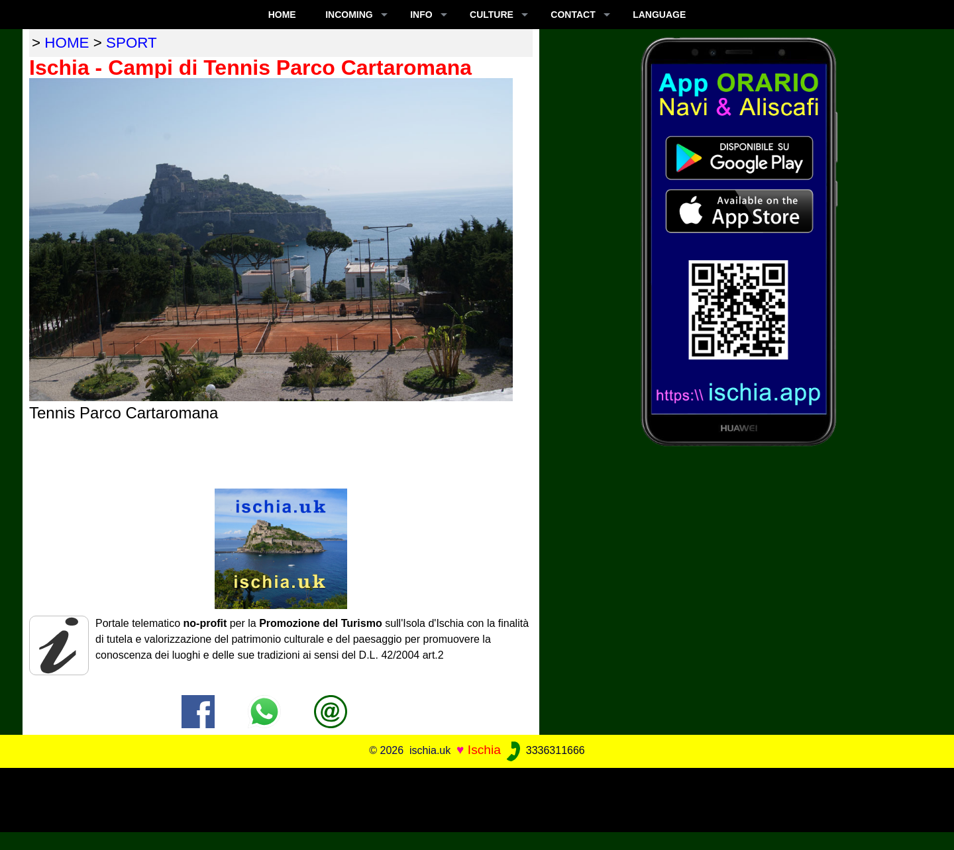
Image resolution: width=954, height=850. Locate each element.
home (66, 42)
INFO (421, 14)
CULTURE (491, 14)
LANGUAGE (659, 14)
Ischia (484, 750)
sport (131, 42)
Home (282, 14)
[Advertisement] (477, 797)
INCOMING (349, 14)
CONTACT (573, 14)
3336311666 (544, 750)
